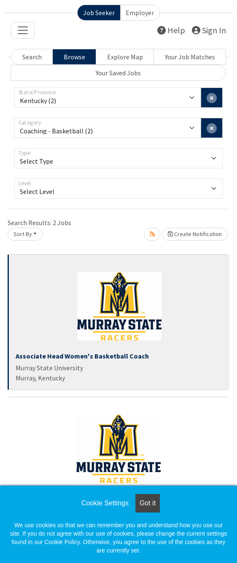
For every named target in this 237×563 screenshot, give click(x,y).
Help (171, 30)
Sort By (22, 234)
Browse (74, 57)
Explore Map (125, 57)
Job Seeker (99, 12)
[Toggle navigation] (23, 30)
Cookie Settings (105, 503)
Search (32, 57)
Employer (140, 12)
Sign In (209, 30)
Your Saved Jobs (118, 73)
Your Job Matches (190, 57)
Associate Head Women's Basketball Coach (82, 356)
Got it (148, 503)
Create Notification (195, 234)
